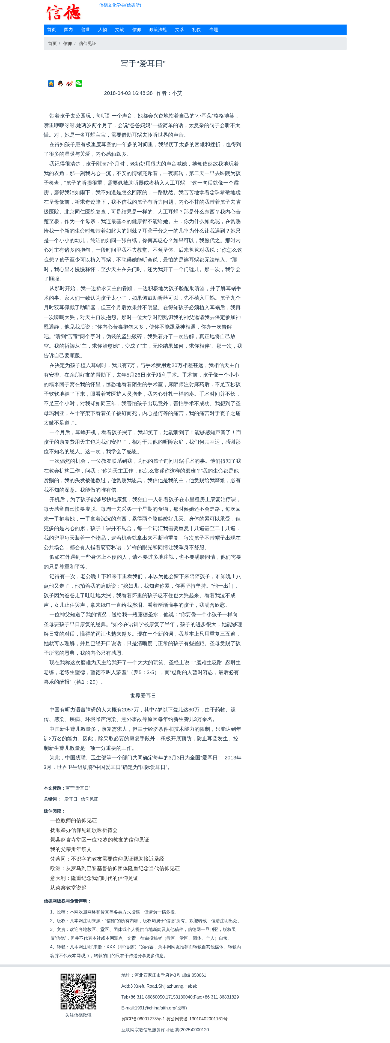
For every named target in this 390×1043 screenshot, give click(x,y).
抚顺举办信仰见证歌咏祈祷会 (84, 830)
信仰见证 (87, 43)
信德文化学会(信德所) (120, 5)
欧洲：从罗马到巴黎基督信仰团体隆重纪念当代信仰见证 (115, 868)
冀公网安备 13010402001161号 (197, 1019)
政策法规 (158, 29)
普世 (85, 29)
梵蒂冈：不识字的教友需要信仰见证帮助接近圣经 (107, 859)
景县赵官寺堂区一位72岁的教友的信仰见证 (99, 840)
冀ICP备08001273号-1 (143, 1019)
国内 (68, 29)
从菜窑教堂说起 (68, 888)
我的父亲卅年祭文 (71, 849)
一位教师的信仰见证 (73, 820)
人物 (102, 29)
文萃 (179, 29)
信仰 (136, 29)
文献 (119, 29)
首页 (51, 29)
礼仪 (196, 29)
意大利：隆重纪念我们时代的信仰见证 (94, 878)
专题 (213, 29)
